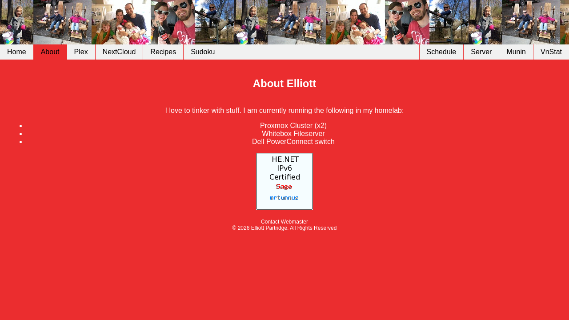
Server (481, 52)
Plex (81, 52)
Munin (516, 52)
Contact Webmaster (284, 222)
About (50, 52)
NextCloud (119, 52)
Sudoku (203, 52)
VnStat (551, 52)
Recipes (163, 52)
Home (16, 52)
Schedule (442, 52)
